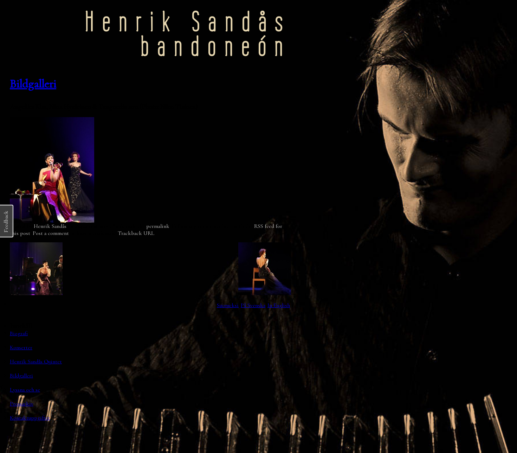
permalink (157, 226)
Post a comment (51, 233)
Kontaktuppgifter (30, 417)
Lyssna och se (25, 389)
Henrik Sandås (50, 226)
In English (278, 305)
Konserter (21, 347)
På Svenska (253, 305)
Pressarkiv (21, 403)
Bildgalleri (33, 84)
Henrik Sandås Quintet (36, 361)
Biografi (19, 333)
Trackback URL (136, 233)
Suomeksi (228, 305)
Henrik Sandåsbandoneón (188, 34)
